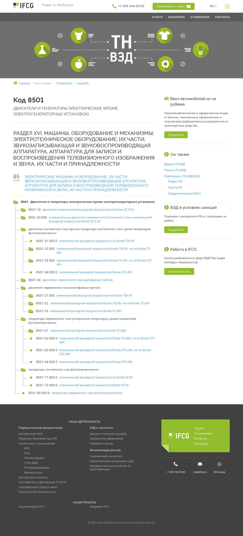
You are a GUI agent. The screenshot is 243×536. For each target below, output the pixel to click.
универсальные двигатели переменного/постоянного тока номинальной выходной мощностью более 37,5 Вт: (100, 219)
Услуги (199, 428)
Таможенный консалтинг (106, 456)
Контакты (201, 443)
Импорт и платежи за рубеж (108, 434)
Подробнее (176, 135)
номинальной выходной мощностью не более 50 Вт (96, 377)
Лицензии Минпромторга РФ (38, 438)
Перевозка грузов (101, 443)
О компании (203, 433)
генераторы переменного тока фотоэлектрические (87, 393)
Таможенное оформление (106, 438)
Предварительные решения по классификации (110, 467)
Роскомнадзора (34, 458)
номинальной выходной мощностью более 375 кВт (95, 272)
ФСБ (27, 448)
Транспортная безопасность (37, 492)
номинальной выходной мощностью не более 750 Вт (97, 241)
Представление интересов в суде (111, 461)
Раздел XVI (175, 181)
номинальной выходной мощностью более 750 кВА (96, 362)
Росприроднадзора (36, 467)
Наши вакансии (179, 271)
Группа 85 (175, 187)
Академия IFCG (99, 506)
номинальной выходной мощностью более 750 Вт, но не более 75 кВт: (100, 303)
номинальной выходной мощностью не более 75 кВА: (88, 330)
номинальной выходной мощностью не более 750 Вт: (95, 295)
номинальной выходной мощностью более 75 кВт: (86, 311)
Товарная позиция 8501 (184, 193)
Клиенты (201, 438)
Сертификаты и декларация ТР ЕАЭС (42, 482)
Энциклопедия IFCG (31, 506)
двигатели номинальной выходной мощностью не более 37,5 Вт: (89, 209)
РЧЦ (27, 453)
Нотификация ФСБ (31, 434)
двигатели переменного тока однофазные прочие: (78, 280)
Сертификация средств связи (38, 487)
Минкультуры (33, 472)
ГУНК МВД (31, 463)
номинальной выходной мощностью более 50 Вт (94, 385)
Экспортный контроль (33, 477)
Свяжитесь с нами (174, 6)
